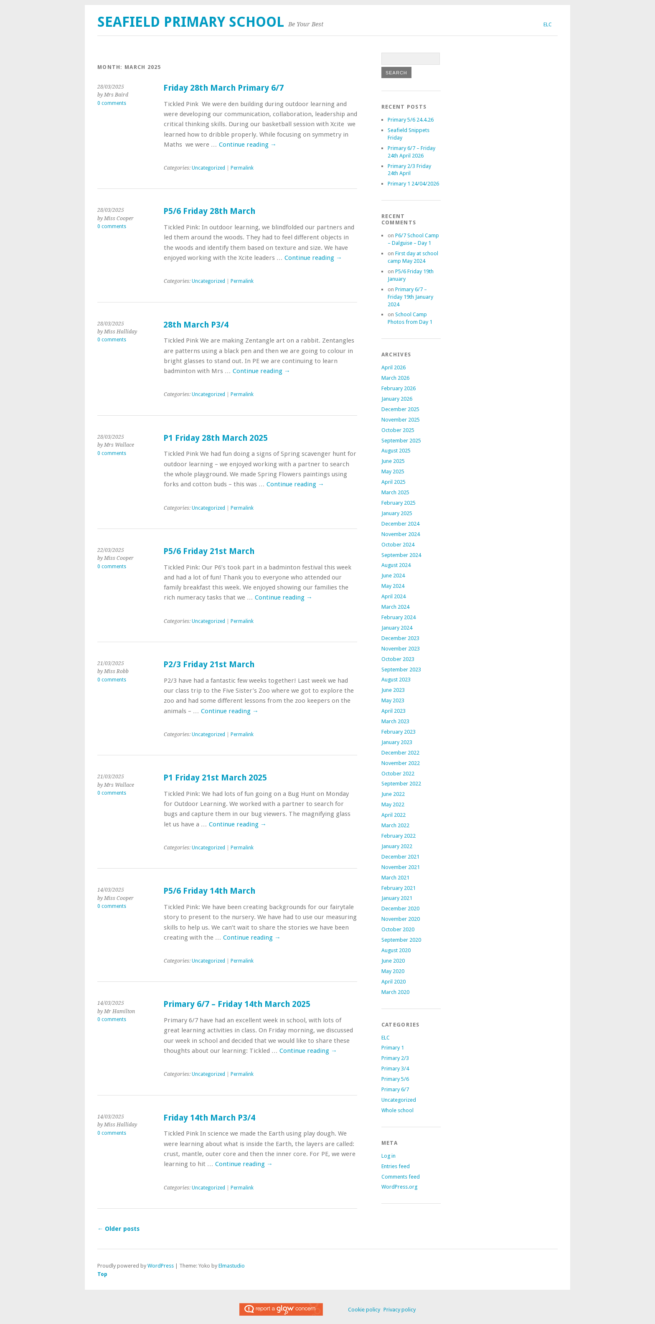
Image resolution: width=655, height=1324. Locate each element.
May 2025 (392, 471)
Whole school (397, 1110)
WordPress (160, 1266)
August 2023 (396, 679)
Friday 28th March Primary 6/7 (223, 88)
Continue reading (248, 144)
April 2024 (393, 596)
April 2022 (393, 815)
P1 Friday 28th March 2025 (215, 438)
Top (102, 1274)
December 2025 (400, 409)
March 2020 (395, 992)
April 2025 (393, 482)
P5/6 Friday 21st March (208, 551)
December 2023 (400, 638)
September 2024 (401, 555)
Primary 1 (392, 1047)
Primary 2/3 (395, 1058)
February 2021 (398, 888)
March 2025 (395, 492)
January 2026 (396, 399)
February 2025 (398, 503)
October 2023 (397, 659)
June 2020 (393, 961)
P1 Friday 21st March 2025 (215, 778)
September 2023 (401, 669)
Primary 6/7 (395, 1089)
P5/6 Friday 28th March (209, 211)
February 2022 (398, 836)
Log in (388, 1156)
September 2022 (401, 783)
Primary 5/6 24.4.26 (411, 120)
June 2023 (393, 690)
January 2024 (396, 628)
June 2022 (393, 794)
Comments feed (400, 1177)
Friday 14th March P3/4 (209, 1118)
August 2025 (396, 450)
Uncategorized (208, 168)
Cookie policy (364, 1309)
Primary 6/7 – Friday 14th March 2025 (236, 1004)
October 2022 (397, 773)
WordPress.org (399, 1187)
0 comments (111, 103)
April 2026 (393, 367)
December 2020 (400, 908)
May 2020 (392, 971)
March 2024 (395, 607)
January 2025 (396, 513)
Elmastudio (231, 1266)
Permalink (242, 168)
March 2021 (395, 877)
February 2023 (398, 732)
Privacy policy (399, 1309)
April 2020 (393, 981)
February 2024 (398, 617)
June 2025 (393, 461)
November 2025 (400, 420)
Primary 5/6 (395, 1079)
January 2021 (396, 898)
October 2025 (397, 430)
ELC (547, 24)
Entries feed (395, 1166)
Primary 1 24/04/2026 (413, 183)
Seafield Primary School (190, 22)
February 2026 (398, 388)
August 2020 (396, 950)
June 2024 (393, 575)
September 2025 (401, 440)
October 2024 (397, 544)
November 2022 (400, 763)
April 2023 (393, 711)
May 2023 (392, 700)
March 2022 (395, 825)
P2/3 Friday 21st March (208, 664)
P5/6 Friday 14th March (209, 891)
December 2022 (400, 753)
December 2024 (400, 524)
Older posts (118, 1228)
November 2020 (400, 919)
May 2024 (392, 586)
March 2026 (395, 378)
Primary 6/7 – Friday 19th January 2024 (410, 296)
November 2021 (400, 867)
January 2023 (396, 742)
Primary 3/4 (395, 1068)
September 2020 (401, 940)
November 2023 (400, 648)
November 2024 (400, 534)
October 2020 (397, 929)
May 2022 (392, 804)
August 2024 (396, 565)
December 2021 (400, 857)
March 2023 (395, 721)
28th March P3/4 (195, 325)
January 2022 (396, 846)
